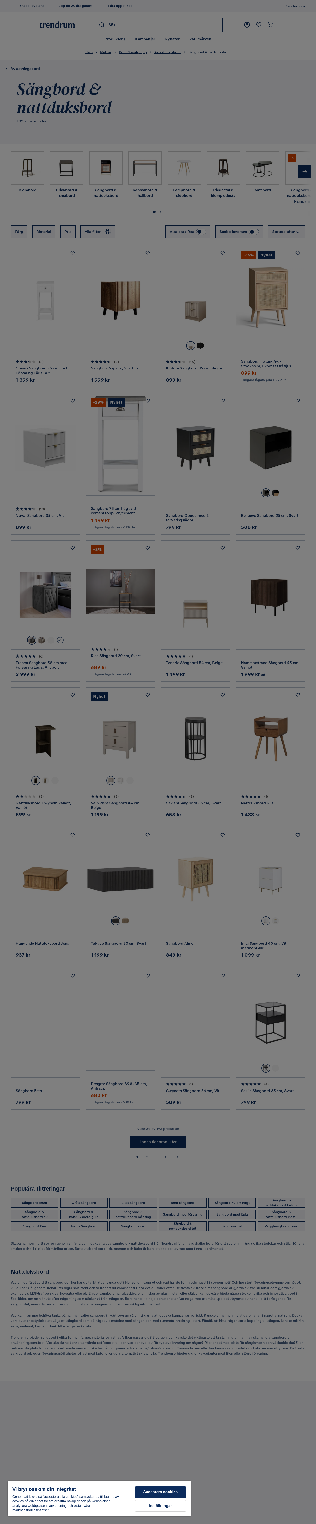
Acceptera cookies (160, 1492)
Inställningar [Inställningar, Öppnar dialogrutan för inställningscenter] (160, 1506)
